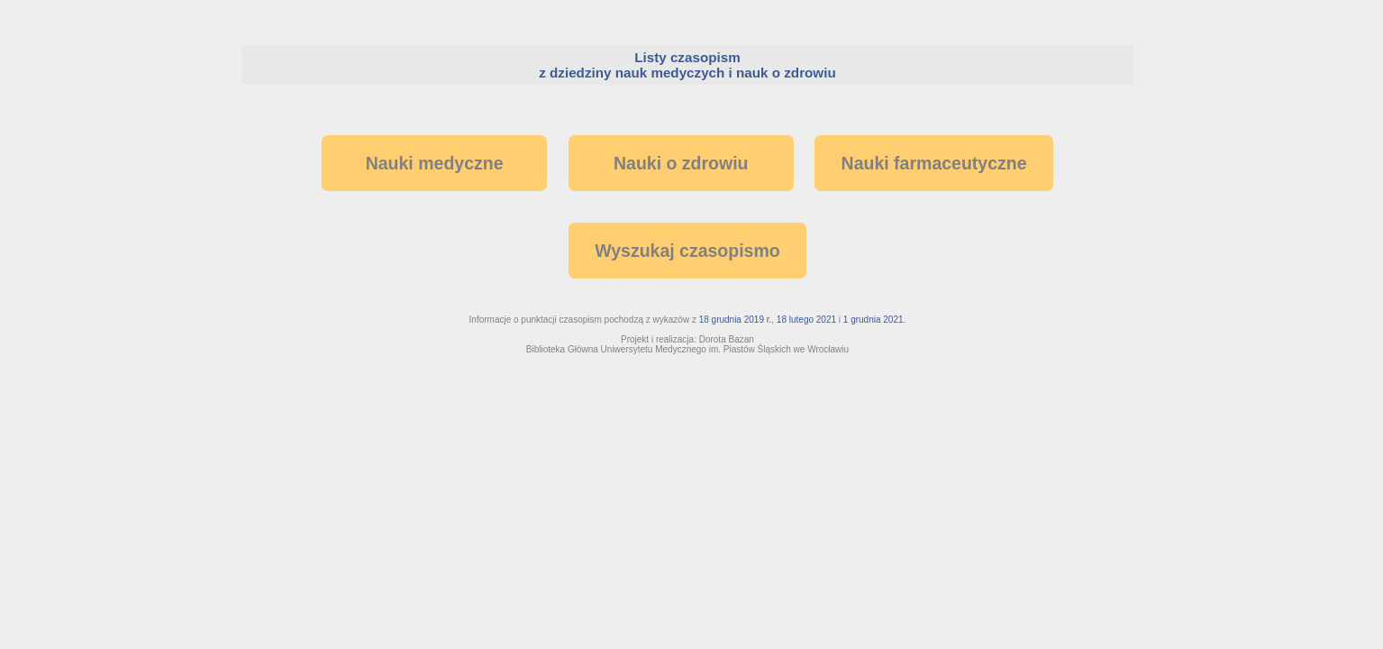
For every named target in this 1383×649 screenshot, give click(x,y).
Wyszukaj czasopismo (687, 251)
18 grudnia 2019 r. (735, 319)
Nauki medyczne (435, 163)
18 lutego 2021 (806, 319)
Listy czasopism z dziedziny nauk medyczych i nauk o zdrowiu (687, 65)
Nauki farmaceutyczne (934, 163)
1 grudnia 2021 (873, 319)
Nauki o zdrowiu (681, 163)
